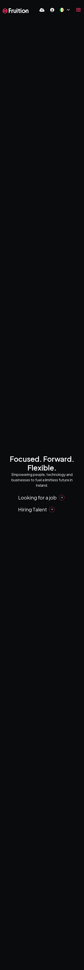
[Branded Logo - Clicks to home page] (15, 10)
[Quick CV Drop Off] (42, 9)
